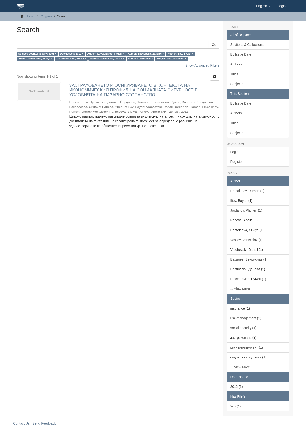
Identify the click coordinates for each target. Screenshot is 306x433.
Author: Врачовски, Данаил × (146, 53)
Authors (236, 64)
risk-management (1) (245, 318)
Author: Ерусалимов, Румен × (105, 53)
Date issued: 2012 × (71, 53)
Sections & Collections (247, 45)
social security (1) (243, 328)
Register (236, 162)
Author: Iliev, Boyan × (180, 53)
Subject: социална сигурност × (37, 53)
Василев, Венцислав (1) (249, 259)
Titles (234, 74)
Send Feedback (44, 423)
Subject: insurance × (140, 58)
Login (234, 152)
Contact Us (21, 423)
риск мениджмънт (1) (246, 347)
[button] (263, 6)
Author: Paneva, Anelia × (71, 58)
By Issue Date (240, 54)
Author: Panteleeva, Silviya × (35, 58)
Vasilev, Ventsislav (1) (246, 240)
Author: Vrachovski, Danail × (107, 58)
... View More (240, 289)
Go (214, 45)
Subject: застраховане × (171, 58)
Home (30, 16)
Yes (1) (235, 406)
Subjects (236, 84)
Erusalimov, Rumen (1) (247, 191)
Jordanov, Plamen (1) (246, 210)
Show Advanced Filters (202, 65)
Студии (46, 16)
